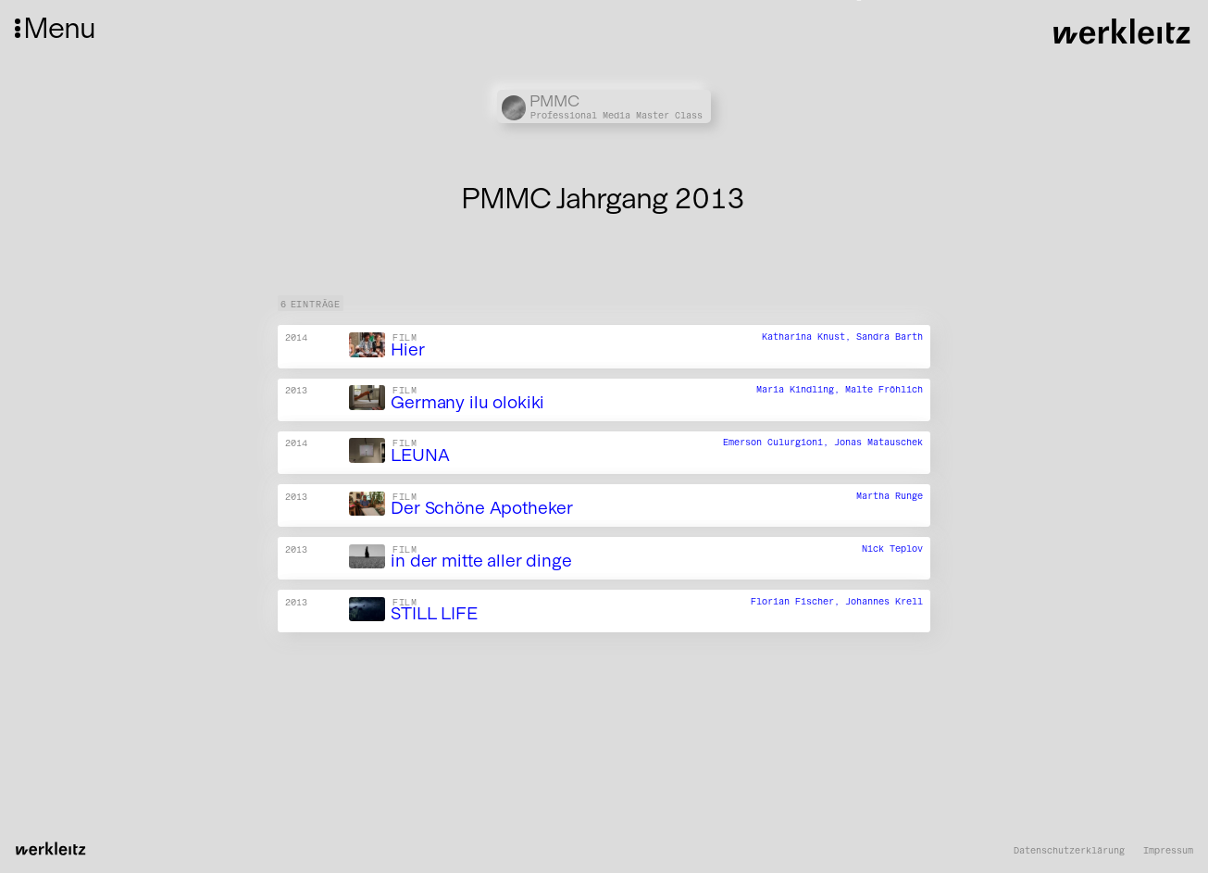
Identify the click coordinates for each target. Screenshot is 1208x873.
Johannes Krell (884, 601)
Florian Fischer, (798, 601)
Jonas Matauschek (878, 443)
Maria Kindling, (800, 390)
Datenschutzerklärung (1069, 850)
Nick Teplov (892, 549)
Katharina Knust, (809, 337)
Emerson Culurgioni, (778, 443)
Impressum (1168, 850)
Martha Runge (889, 496)
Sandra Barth (889, 337)
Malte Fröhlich (884, 390)
